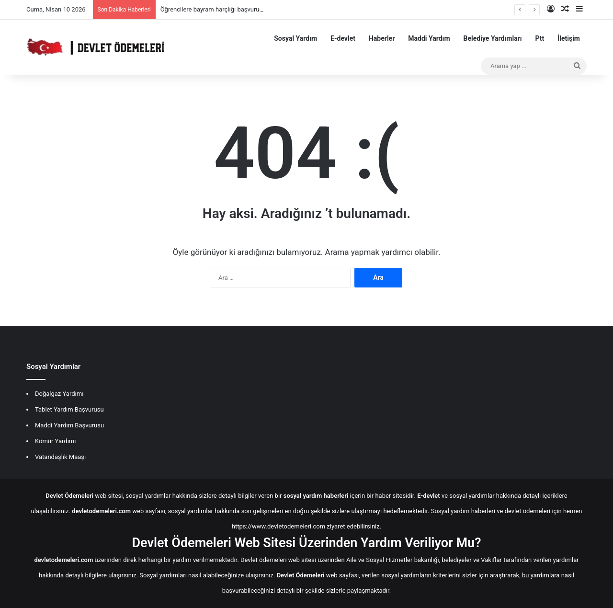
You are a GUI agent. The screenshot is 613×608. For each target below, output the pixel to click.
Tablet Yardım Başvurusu (69, 409)
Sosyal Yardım (295, 38)
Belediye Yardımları (493, 38)
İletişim (568, 38)
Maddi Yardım (429, 38)
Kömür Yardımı (55, 441)
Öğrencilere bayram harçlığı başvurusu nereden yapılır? (235, 9)
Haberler (382, 38)
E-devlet (342, 38)
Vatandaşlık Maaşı (60, 456)
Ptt (540, 38)
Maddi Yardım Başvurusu (69, 425)
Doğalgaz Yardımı (59, 393)
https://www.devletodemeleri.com (278, 526)
